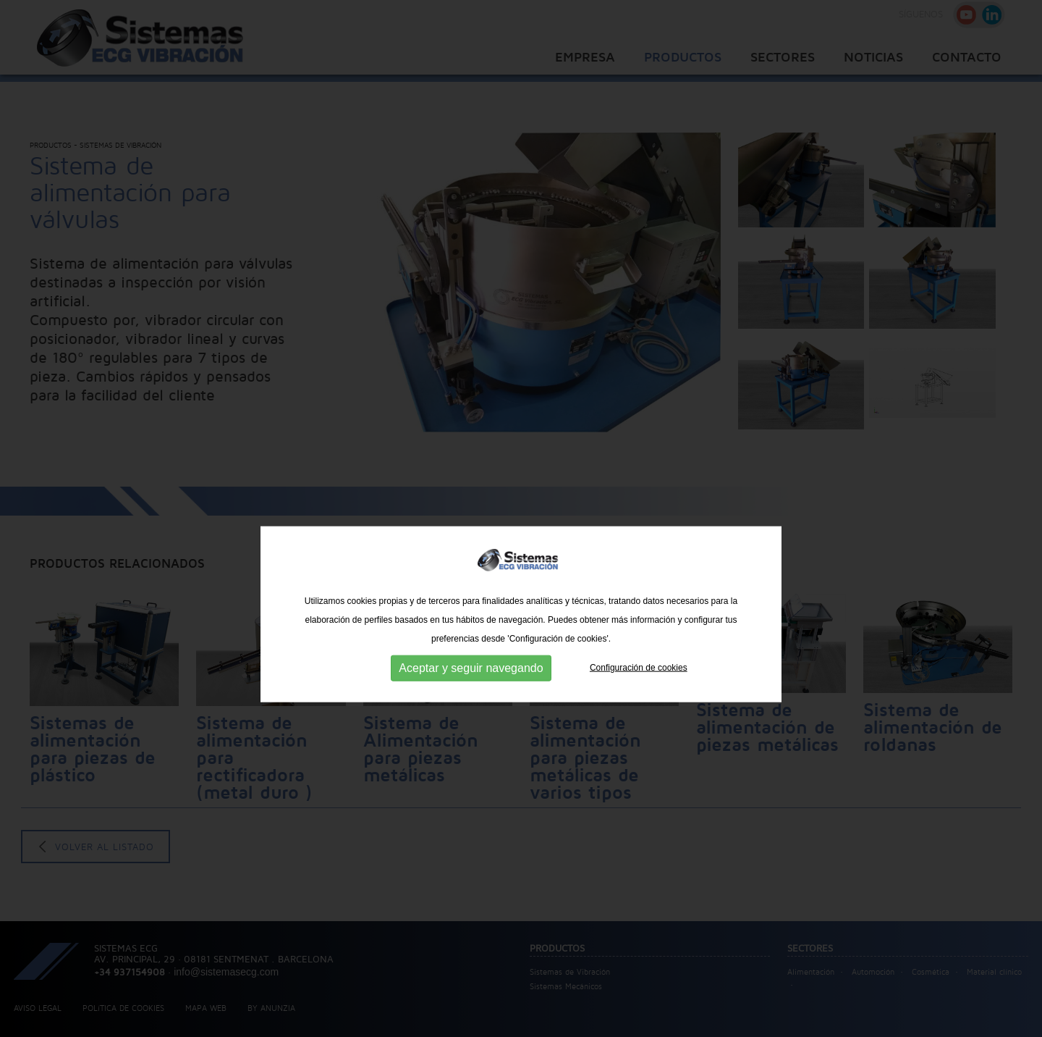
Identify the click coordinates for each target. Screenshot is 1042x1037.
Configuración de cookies (638, 692)
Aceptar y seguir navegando (471, 692)
